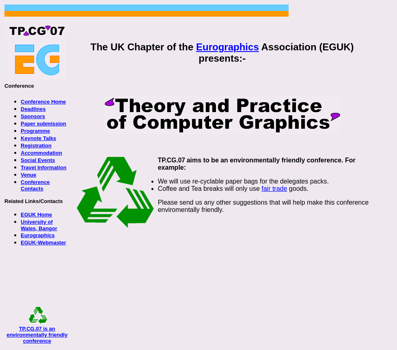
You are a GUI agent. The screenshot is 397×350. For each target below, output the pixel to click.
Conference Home (43, 102)
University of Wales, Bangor (39, 225)
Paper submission (43, 124)
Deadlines (33, 109)
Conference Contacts (35, 185)
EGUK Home (36, 215)
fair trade (274, 188)
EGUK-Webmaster (43, 243)
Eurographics (227, 46)
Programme (35, 131)
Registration (36, 146)
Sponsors (33, 116)
